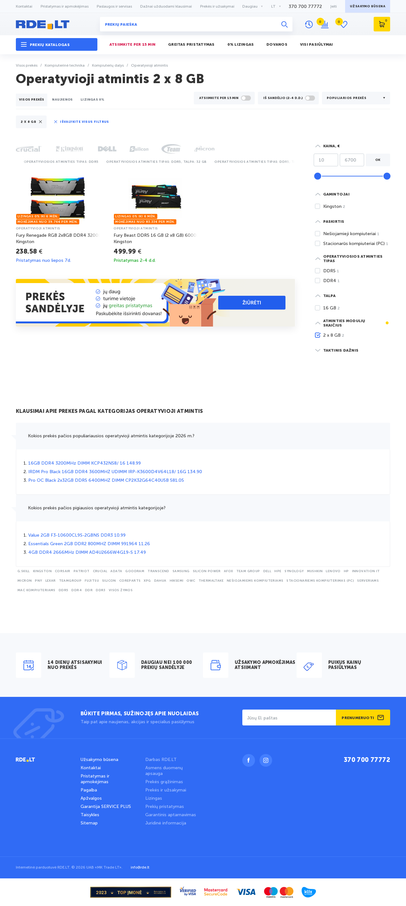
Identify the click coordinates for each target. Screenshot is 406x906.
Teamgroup (70, 581)
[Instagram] (265, 760)
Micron (24, 581)
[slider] (317, 176)
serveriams (368, 581)
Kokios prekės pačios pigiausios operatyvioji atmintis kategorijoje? (97, 508)
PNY (38, 581)
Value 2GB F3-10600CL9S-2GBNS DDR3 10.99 (77, 535)
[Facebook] (248, 760)
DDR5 (64, 590)
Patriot (82, 571)
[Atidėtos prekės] (345, 24)
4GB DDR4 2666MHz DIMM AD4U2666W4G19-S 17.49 (87, 552)
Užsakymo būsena (99, 759)
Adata (116, 571)
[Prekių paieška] (196, 24)
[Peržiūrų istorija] (309, 24)
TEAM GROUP (248, 571)
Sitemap (89, 823)
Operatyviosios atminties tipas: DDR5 (61, 162)
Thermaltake (211, 581)
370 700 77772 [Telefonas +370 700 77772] (305, 6)
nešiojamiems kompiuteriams (255, 581)
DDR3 (101, 590)
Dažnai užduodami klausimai (166, 6)
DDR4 (76, 590)
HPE (277, 571)
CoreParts (130, 581)
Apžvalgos (91, 798)
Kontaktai (24, 6)
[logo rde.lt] (56, 24)
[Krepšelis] (382, 24)
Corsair (62, 571)
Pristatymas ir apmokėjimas (64, 6)
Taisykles (90, 814)
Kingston (42, 571)
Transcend (158, 571)
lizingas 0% (92, 99)
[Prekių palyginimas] (326, 24)
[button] (56, 44)
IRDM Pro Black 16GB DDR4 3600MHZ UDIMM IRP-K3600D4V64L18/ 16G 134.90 (115, 471)
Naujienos (62, 99)
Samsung (181, 571)
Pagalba (89, 790)
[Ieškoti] (284, 24)
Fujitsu (92, 581)
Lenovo (333, 571)
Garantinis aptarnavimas (170, 814)
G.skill (23, 571)
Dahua (160, 581)
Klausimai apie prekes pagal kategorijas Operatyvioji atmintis (109, 411)
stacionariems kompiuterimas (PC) (320, 581)
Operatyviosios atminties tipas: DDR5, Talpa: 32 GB (156, 162)
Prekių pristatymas (164, 806)
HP (346, 571)
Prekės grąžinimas (164, 781)
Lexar (50, 581)
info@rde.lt (140, 867)
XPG (147, 581)
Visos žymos (121, 590)
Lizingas (153, 798)
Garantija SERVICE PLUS (106, 806)
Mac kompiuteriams (36, 590)
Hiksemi (177, 581)
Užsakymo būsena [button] (367, 6)
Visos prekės (31, 99)
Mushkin (315, 571)
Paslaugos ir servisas (114, 6)
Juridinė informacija (165, 823)
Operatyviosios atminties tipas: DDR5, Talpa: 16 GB (264, 162)
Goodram (134, 571)
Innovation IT (366, 571)
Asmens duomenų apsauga (164, 770)
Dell (267, 571)
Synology (294, 571)
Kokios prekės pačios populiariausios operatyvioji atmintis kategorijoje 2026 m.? (111, 436)
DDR (89, 590)
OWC (191, 581)
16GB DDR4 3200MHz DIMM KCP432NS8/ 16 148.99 (84, 463)
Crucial (100, 571)
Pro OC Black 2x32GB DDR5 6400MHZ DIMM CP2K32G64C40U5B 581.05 (106, 480)
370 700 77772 (367, 760)
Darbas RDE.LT (161, 759)
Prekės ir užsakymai (217, 6)
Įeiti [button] (333, 6)
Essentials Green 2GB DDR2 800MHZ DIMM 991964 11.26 (89, 543)
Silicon (109, 581)
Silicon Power (207, 571)
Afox (228, 571)
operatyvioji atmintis (38, 228)
